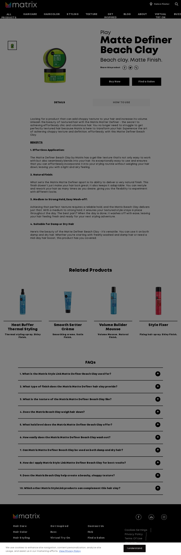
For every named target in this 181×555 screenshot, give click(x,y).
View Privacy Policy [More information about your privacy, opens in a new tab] (70, 554)
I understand (134, 551)
